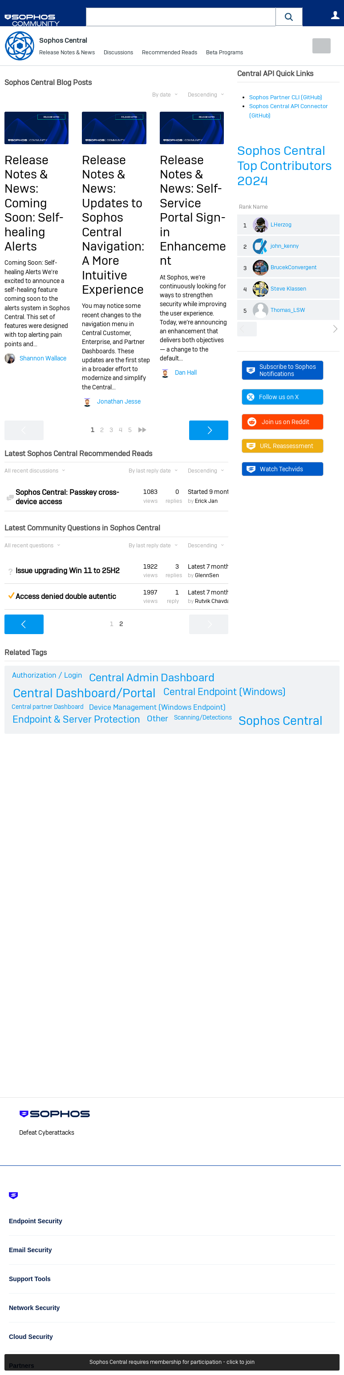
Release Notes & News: (26, 174)
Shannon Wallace (43, 358)
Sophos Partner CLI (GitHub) (285, 97)
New (319, 45)
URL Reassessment (280, 445)
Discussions (118, 53)
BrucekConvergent (294, 267)
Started (208, 492)
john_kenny (285, 245)
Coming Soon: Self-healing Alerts (34, 224)
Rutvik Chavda (212, 601)
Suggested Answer (11, 595)
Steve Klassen (288, 288)
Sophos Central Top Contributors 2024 (284, 165)
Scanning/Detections (203, 717)
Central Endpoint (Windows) (224, 691)
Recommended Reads (169, 53)
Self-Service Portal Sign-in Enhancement (193, 224)
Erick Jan (206, 500)
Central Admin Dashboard (151, 677)
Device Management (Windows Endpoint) (157, 707)
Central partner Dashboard (48, 707)
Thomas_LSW (288, 309)
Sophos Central (281, 720)
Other (157, 718)
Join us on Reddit (278, 422)
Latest (208, 566)
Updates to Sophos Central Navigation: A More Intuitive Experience (113, 246)
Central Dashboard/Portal (84, 693)
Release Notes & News (67, 53)
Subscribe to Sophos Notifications (281, 370)
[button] (289, 17)
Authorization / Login (47, 675)
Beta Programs (224, 53)
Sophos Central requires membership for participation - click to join (172, 1362)
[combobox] (180, 17)
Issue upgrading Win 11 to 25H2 (68, 570)
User (335, 15)
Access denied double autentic (66, 596)
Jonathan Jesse (119, 401)
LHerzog (281, 224)
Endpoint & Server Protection (76, 719)
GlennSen (207, 575)
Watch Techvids (275, 469)
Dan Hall (186, 372)
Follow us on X (273, 397)
